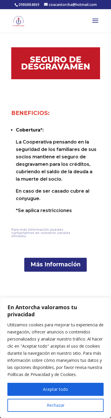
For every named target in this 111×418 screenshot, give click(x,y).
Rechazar (56, 405)
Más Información (55, 264)
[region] (55, 357)
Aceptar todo (55, 389)
